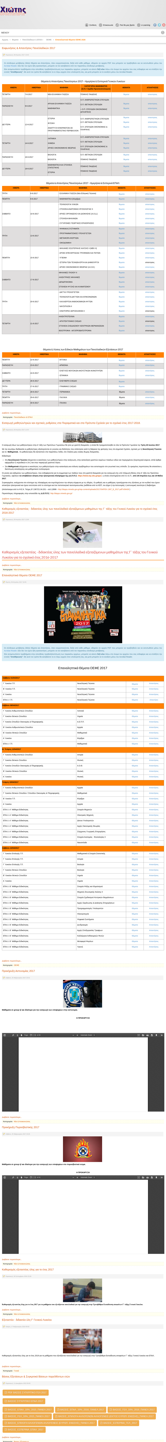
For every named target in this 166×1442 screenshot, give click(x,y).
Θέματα (135, 684)
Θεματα (15, 40)
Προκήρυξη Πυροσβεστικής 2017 (20, 1127)
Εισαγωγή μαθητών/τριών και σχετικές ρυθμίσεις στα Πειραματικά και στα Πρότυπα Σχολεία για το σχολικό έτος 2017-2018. (71, 423)
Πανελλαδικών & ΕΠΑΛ (23, 417)
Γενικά (16, 1371)
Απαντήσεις (154, 683)
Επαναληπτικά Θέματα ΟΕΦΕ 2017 (22, 575)
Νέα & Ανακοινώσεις (22, 503)
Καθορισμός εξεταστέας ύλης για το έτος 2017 (28, 1269)
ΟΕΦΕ (49, 40)
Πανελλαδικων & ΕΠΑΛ (32, 40)
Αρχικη (5, 40)
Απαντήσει (154, 700)
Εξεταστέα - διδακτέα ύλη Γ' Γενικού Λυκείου (27, 1319)
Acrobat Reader (10, 66)
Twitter (159, 25)
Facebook (154, 25)
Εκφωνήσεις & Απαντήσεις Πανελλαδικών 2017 (28, 48)
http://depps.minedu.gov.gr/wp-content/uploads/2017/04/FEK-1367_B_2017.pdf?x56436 (93, 489)
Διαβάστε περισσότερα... (12, 413)
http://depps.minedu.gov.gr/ (61, 493)
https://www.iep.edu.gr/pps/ (90, 476)
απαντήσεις (150, 360)
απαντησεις (152, 94)
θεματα (126, 94)
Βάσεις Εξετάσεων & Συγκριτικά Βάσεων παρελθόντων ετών (36, 1376)
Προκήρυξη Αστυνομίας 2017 (18, 971)
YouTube (163, 25)
